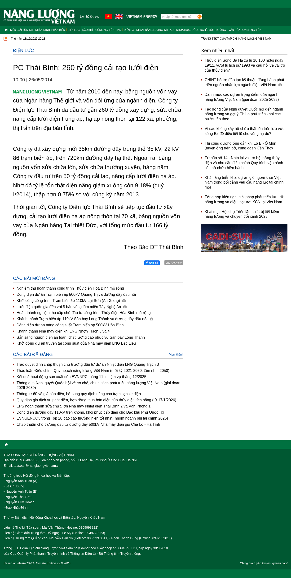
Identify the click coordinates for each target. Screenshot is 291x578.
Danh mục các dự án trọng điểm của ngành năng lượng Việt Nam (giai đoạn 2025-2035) (242, 97)
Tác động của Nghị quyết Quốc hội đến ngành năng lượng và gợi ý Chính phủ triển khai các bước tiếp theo (244, 114)
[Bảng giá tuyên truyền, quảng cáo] (263, 563)
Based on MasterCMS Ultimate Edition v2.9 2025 (37, 563)
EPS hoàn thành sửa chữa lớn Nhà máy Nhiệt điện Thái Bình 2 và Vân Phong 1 (83, 406)
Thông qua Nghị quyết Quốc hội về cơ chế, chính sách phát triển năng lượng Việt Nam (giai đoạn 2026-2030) (98, 385)
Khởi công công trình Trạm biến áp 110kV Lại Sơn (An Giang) (71, 301)
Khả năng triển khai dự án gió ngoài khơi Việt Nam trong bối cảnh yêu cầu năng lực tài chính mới (244, 183)
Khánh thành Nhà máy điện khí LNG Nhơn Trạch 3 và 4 (63, 331)
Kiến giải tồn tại (21, 29)
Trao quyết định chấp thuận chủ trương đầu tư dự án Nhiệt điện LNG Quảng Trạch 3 (88, 364)
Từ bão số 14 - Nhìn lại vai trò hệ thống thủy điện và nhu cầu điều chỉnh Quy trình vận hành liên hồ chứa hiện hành (244, 163)
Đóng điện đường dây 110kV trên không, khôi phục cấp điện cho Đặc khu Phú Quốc (90, 412)
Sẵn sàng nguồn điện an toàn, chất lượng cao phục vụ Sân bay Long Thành (81, 337)
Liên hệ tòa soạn (90, 16)
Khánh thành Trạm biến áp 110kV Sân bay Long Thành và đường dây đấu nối (85, 319)
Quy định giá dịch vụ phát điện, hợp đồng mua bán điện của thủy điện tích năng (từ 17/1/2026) (96, 400)
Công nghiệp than (108, 29)
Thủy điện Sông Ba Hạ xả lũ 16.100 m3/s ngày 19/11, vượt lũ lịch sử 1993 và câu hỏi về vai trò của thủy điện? (245, 65)
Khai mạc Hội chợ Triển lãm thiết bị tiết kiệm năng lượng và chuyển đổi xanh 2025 (242, 214)
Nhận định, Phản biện (50, 29)
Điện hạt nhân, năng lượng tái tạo (149, 29)
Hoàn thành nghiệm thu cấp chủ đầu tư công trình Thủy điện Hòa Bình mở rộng (84, 313)
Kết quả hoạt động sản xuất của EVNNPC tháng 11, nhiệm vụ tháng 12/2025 (81, 377)
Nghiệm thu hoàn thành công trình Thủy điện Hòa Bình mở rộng (70, 288)
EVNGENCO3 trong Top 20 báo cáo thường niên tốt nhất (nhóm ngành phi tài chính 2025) (92, 418)
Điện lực (74, 29)
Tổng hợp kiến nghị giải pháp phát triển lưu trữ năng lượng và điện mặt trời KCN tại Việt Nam (244, 199)
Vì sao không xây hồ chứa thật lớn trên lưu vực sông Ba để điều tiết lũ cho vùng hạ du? (244, 131)
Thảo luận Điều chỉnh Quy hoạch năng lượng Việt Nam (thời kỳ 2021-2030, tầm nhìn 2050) (93, 371)
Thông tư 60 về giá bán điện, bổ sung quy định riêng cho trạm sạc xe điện (79, 394)
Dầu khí (87, 29)
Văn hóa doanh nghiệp (245, 29)
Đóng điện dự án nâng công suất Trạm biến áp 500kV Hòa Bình (70, 325)
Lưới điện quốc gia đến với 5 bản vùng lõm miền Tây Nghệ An (72, 307)
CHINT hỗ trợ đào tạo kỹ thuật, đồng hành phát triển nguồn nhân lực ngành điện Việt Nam (244, 82)
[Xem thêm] (176, 354)
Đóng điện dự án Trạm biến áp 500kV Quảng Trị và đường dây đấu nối (76, 294)
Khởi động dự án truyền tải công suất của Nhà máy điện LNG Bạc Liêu (76, 343)
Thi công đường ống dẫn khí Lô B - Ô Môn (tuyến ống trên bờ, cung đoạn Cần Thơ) (240, 145)
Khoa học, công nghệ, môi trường (201, 29)
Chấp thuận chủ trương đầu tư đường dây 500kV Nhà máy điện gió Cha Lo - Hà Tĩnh (88, 424)
